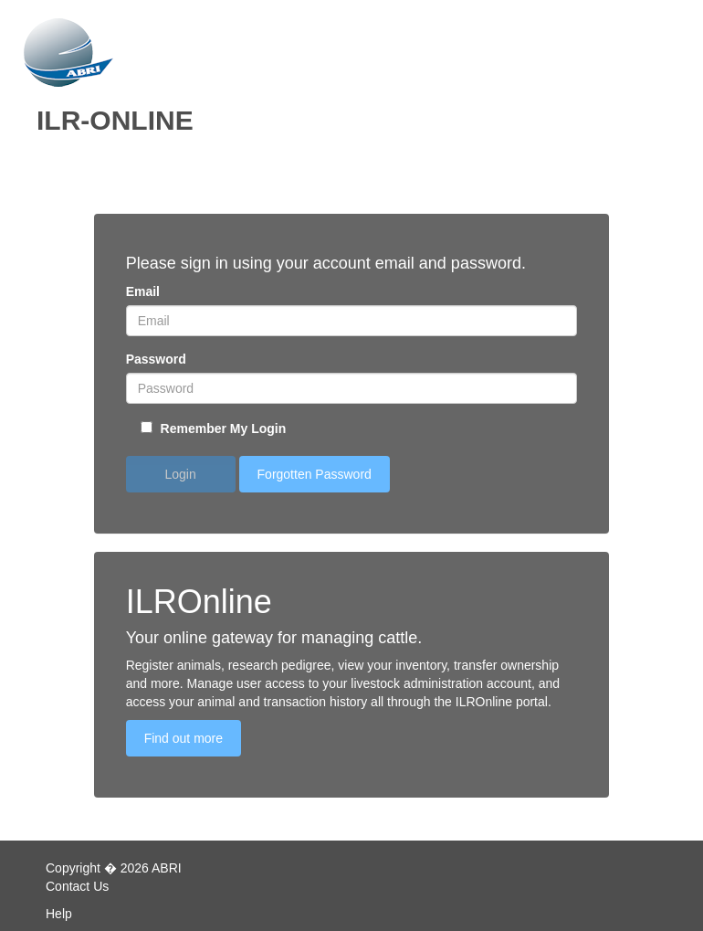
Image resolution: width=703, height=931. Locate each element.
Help (59, 913)
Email (143, 291)
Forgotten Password (314, 474)
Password (156, 359)
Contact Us (77, 886)
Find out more (183, 738)
